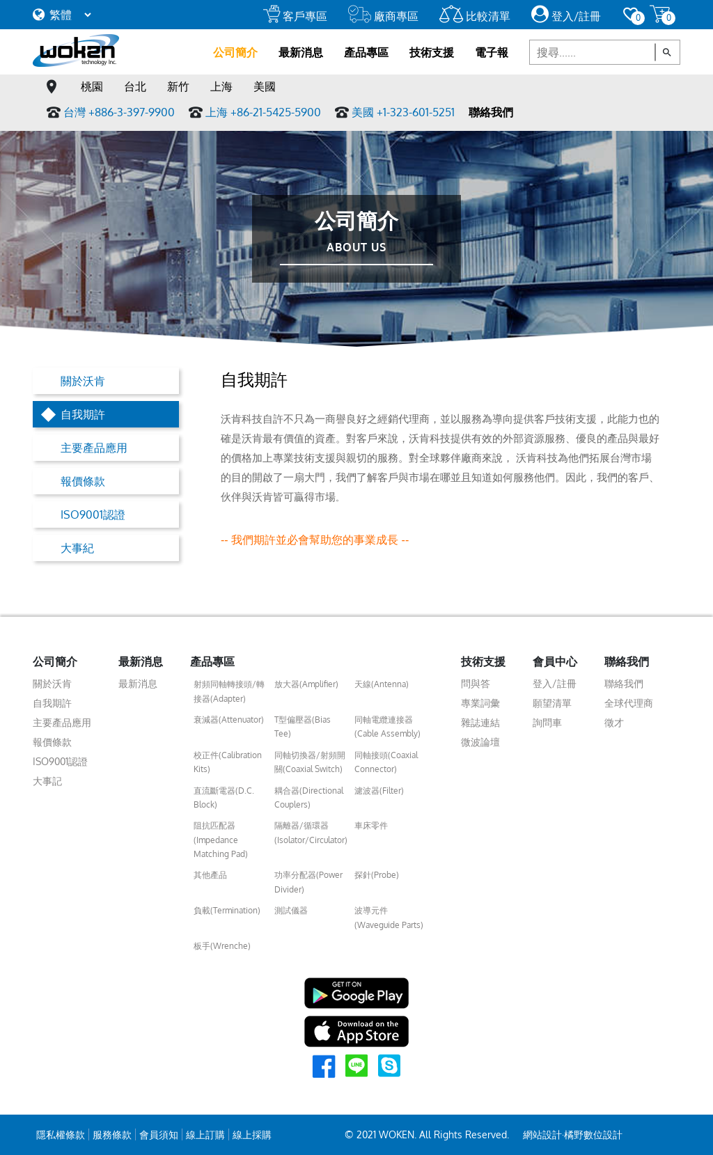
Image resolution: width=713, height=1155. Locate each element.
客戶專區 (295, 16)
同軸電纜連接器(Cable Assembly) (387, 726)
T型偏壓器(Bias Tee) (302, 726)
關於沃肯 (83, 381)
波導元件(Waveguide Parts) (388, 917)
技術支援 (431, 52)
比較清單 (474, 16)
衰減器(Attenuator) (229, 719)
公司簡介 (235, 52)
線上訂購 (205, 1134)
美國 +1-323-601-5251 (403, 112)
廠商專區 (383, 16)
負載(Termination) (227, 910)
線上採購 (252, 1134)
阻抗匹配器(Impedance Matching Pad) (221, 839)
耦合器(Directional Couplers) (308, 797)
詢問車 (547, 722)
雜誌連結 (480, 722)
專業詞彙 (480, 703)
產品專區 (366, 52)
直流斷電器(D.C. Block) (224, 797)
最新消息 (301, 52)
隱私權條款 (60, 1134)
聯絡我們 (491, 112)
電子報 (491, 52)
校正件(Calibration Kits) (228, 762)
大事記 (47, 781)
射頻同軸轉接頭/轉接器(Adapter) (229, 691)
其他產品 (210, 875)
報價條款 (83, 481)
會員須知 (158, 1134)
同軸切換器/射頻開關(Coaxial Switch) (309, 762)
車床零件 (371, 825)
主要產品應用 (94, 448)
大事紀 (77, 548)
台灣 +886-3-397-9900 (119, 112)
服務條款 (112, 1134)
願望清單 (552, 703)
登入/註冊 (566, 16)
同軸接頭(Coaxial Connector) (386, 762)
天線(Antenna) (381, 684)
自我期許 (83, 414)
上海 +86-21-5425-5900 (263, 112)
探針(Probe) (376, 875)
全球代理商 (628, 703)
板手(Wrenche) (222, 946)
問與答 (475, 683)
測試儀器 (291, 910)
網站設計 (542, 1134)
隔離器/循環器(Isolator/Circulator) (310, 832)
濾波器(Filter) (379, 790)
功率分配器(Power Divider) (308, 882)
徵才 (614, 722)
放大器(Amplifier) (306, 684)
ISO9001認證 (93, 514)
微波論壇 (480, 742)
